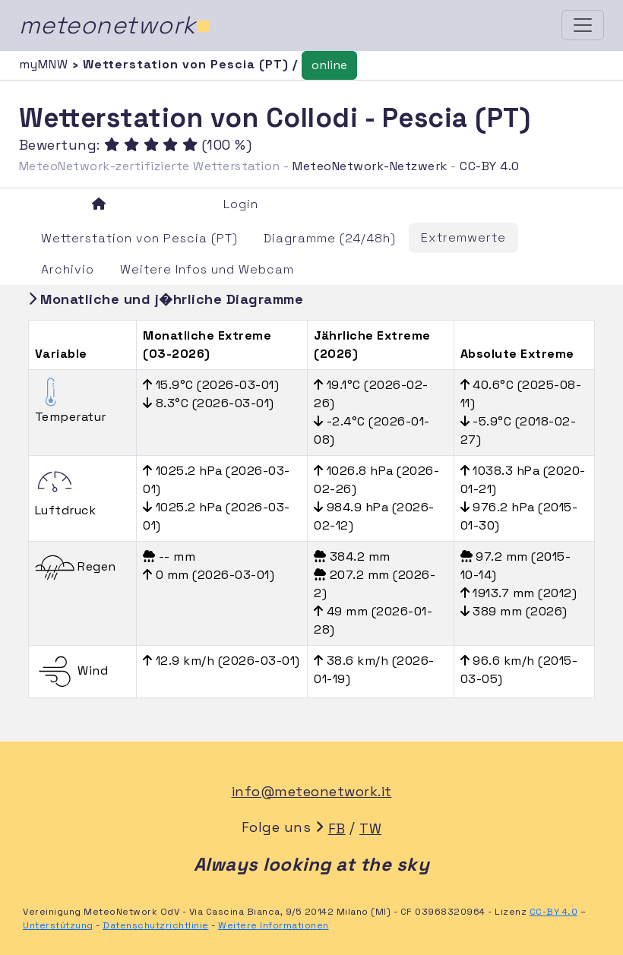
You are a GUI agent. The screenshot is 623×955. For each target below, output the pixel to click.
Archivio (67, 269)
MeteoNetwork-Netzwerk (370, 166)
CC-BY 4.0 (490, 166)
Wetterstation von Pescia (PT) (139, 238)
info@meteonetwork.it (312, 791)
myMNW (45, 64)
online (329, 65)
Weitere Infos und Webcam (207, 269)
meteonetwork (115, 25)
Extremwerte (463, 237)
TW (370, 828)
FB (337, 828)
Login (240, 204)
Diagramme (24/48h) (330, 238)
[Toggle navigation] (582, 25)
